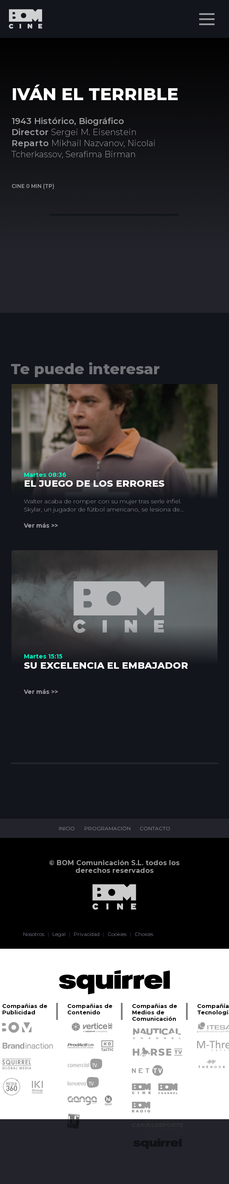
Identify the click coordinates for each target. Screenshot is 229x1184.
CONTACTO (155, 829)
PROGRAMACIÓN (107, 829)
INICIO (67, 829)
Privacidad (87, 934)
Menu (207, 15)
